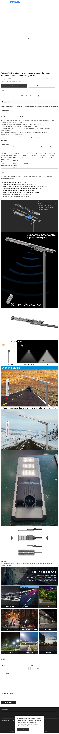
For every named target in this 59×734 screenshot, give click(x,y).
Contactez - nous (42, 86)
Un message (5, 674)
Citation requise (14, 86)
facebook (18, 96)
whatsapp (30, 96)
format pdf (2, 90)
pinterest (35, 96)
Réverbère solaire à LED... (10, 6)
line (22, 96)
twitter (26, 96)
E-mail (3, 666)
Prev (3, 38)
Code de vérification (7, 694)
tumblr (39, 96)
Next (56, 38)
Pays (32, 666)
